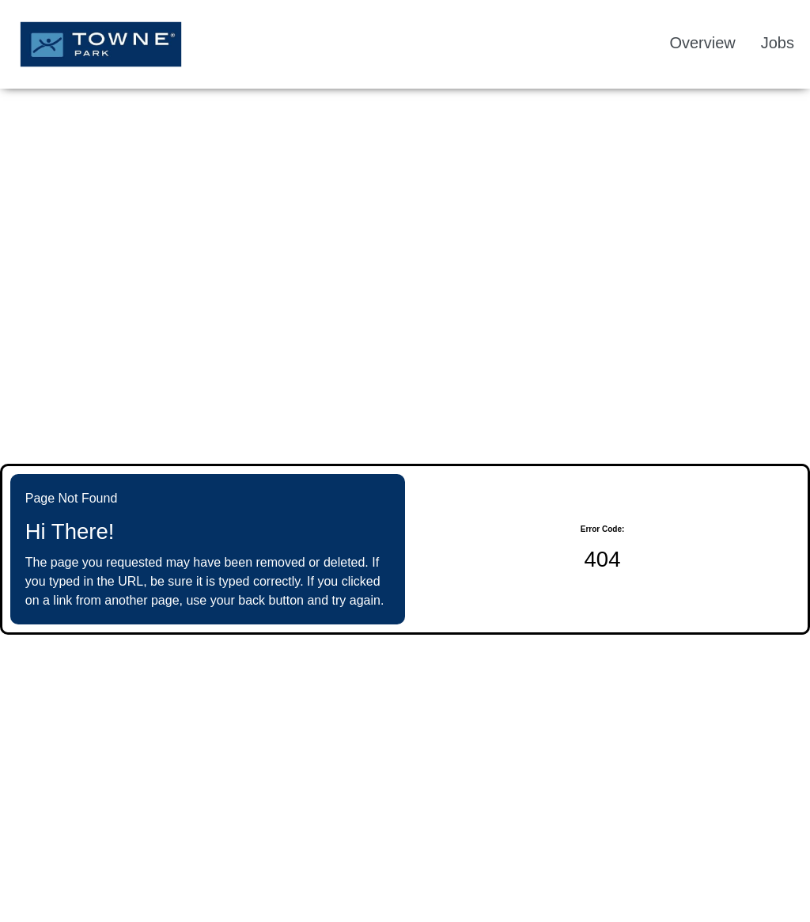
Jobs (777, 42)
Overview (702, 42)
